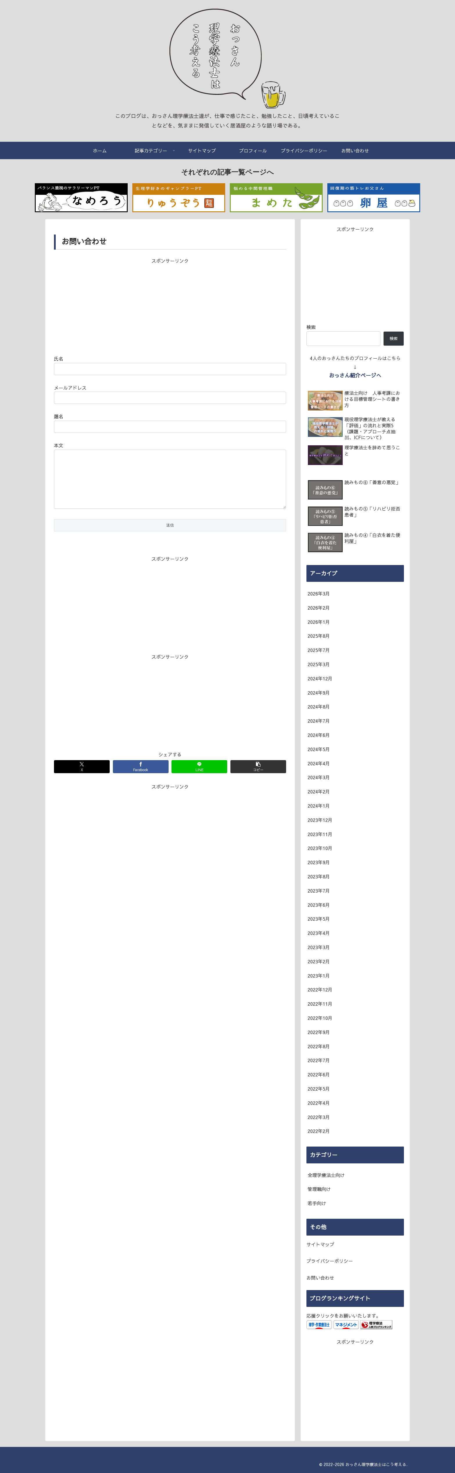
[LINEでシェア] (199, 778)
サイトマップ (320, 1244)
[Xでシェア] (82, 778)
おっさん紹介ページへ (355, 375)
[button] (258, 778)
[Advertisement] (170, 305)
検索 (311, 327)
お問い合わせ (320, 1277)
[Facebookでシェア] (141, 778)
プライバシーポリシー (329, 1261)
